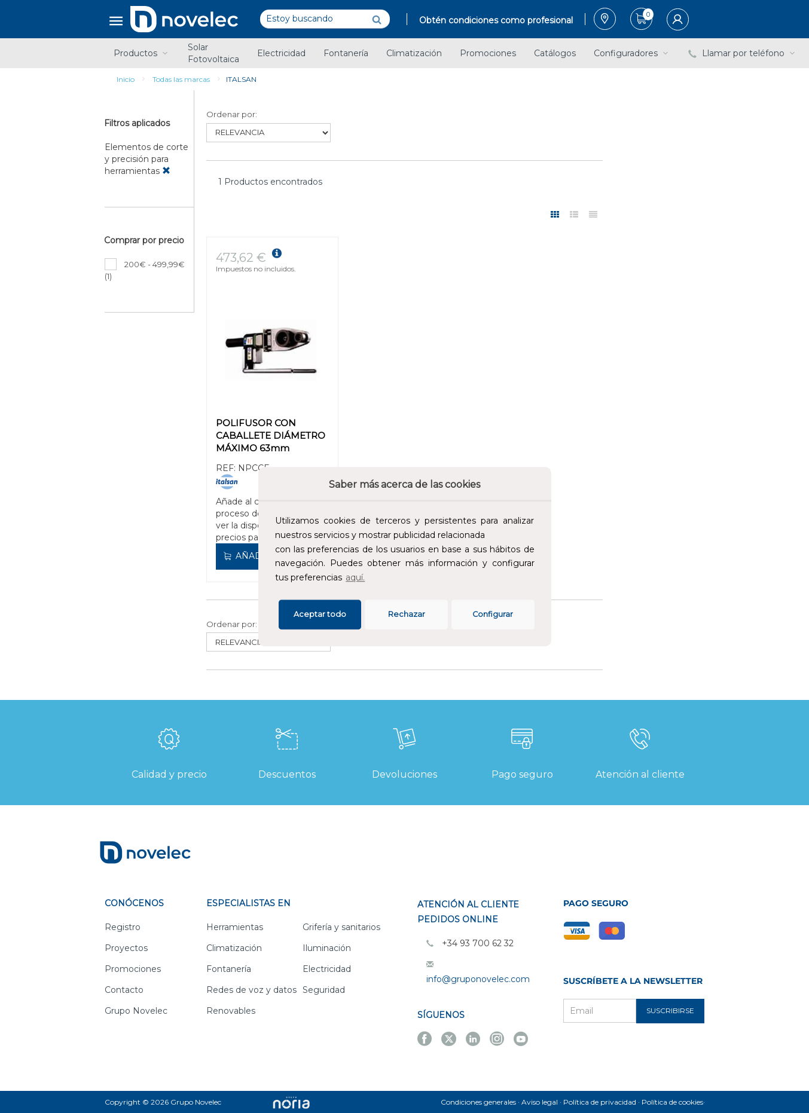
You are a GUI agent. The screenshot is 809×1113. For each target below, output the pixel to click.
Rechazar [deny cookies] (406, 614)
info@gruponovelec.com (478, 979)
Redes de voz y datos (251, 989)
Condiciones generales (478, 1101)
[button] (371, 579)
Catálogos (555, 53)
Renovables (230, 1010)
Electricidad (281, 53)
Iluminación (327, 948)
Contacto (124, 989)
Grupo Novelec (136, 1010)
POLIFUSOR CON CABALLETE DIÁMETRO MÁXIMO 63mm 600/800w (270, 436)
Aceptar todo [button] (320, 614)
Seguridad (324, 989)
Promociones (488, 53)
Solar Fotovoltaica (213, 53)
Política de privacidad (599, 1101)
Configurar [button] (492, 614)
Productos (142, 53)
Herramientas (234, 927)
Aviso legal (539, 1101)
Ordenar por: (231, 114)
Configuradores (632, 53)
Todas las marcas (181, 79)
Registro (123, 927)
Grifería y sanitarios (341, 927)
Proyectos (126, 948)
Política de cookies (672, 1101)
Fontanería (345, 53)
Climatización (414, 53)
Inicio (126, 79)
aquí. (355, 577)
